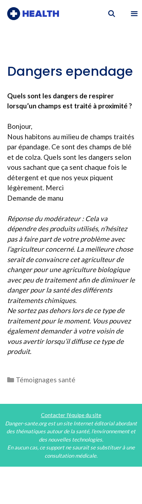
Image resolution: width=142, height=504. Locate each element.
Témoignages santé (45, 379)
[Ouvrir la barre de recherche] (111, 14)
